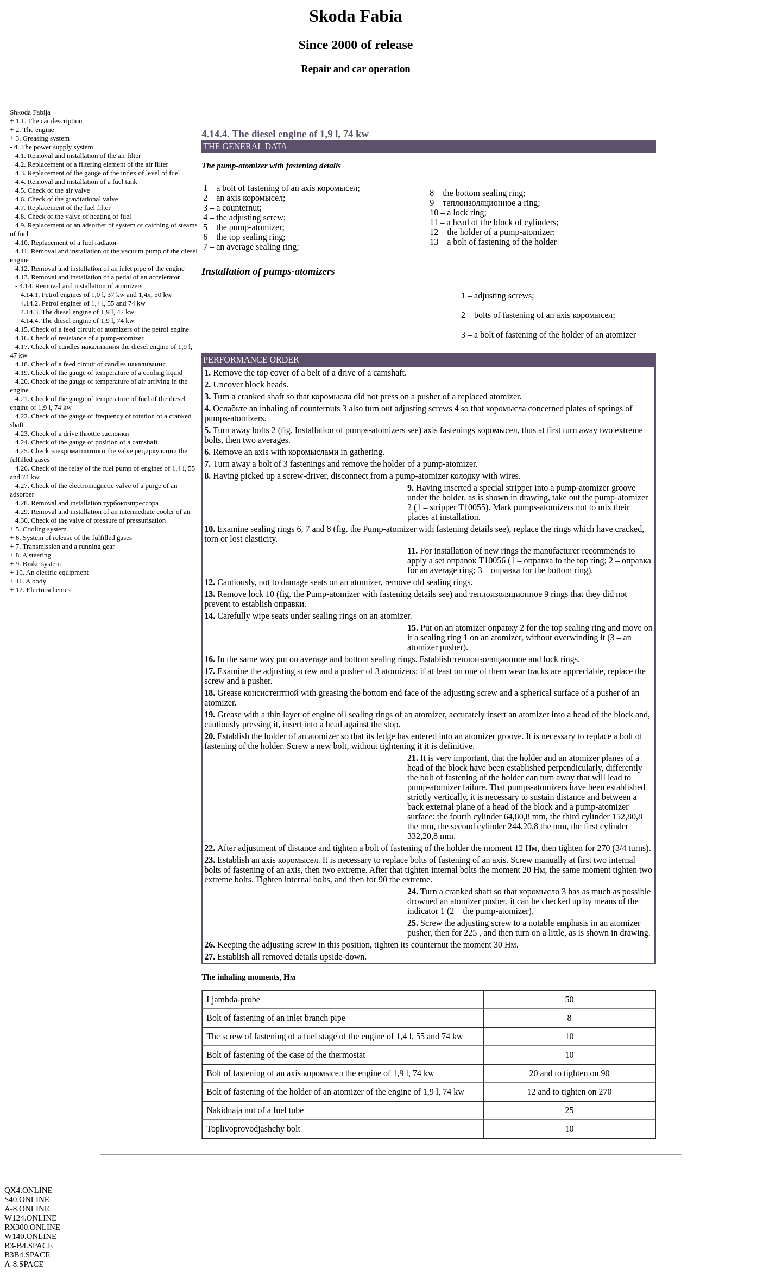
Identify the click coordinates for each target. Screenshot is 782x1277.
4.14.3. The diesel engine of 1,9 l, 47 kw (78, 312)
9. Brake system (38, 564)
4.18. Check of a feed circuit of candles (90, 364)
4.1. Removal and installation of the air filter (78, 155)
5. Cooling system (41, 529)
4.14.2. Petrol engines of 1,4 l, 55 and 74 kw (83, 303)
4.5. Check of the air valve (52, 190)
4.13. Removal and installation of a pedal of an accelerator (97, 277)
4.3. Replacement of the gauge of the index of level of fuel (97, 173)
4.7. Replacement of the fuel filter (63, 208)
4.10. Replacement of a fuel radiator (66, 242)
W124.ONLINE (30, 1218)
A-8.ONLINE (26, 1208)
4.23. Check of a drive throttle (72, 433)
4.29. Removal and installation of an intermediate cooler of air (103, 511)
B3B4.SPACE (27, 1254)
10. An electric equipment (52, 572)
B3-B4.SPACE (28, 1245)
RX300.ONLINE (32, 1227)
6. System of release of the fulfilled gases (74, 537)
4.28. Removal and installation (87, 503)
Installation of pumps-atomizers (350, 430)
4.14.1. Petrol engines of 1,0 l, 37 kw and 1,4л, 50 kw (96, 294)
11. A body (31, 581)
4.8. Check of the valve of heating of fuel (73, 216)
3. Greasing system (43, 138)
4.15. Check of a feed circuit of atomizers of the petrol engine (102, 329)
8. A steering (33, 555)
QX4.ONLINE (28, 1190)
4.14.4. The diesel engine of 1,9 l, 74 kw (78, 320)
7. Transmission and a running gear (65, 546)
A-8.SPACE (23, 1264)
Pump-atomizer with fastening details (428, 528)
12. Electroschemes (43, 590)
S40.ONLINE (26, 1199)
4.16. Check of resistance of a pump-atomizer (79, 338)
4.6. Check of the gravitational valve (66, 199)
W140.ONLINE (30, 1236)
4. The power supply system (53, 147)
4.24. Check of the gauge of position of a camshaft (86, 442)
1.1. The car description (49, 121)
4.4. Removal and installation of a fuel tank (76, 181)
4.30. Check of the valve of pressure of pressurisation (90, 520)
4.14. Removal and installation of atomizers (80, 286)
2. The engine (35, 129)
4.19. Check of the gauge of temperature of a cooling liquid (98, 373)
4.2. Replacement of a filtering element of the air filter (91, 164)
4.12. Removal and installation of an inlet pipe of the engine (100, 268)
